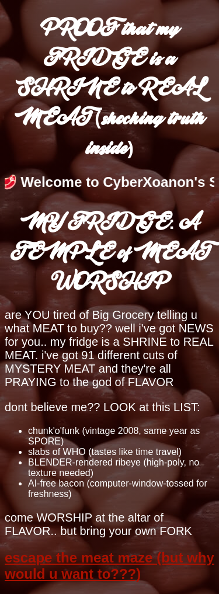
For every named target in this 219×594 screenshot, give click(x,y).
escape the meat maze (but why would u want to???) (109, 566)
